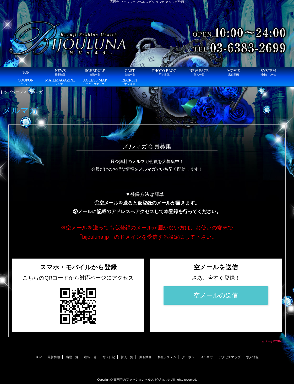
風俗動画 (145, 357)
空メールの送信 (216, 295)
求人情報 (252, 357)
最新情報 (54, 357)
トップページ (11, 92)
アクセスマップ (229, 357)
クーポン (188, 357)
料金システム (167, 357)
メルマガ (206, 357)
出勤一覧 (72, 357)
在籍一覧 (90, 357)
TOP (25, 72)
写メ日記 (109, 357)
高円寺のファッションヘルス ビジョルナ (142, 379)
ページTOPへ (274, 341)
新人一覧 (127, 357)
